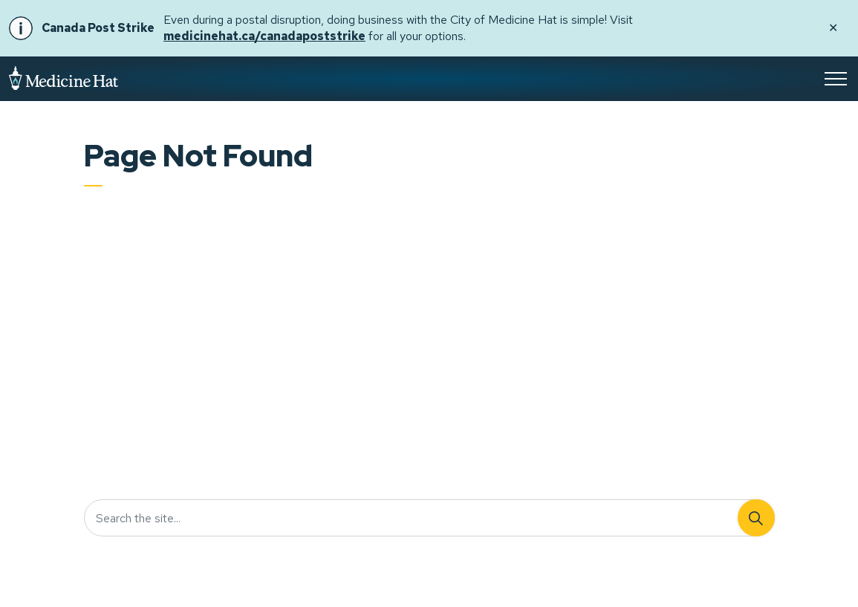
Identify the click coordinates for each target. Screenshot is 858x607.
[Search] (756, 517)
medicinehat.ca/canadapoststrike (264, 36)
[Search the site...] (429, 517)
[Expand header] (835, 78)
